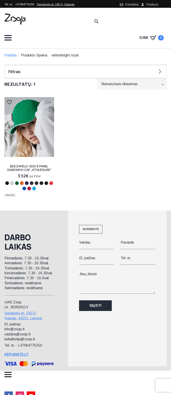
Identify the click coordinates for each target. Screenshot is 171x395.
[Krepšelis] (151, 38)
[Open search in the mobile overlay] (96, 21)
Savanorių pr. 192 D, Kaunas (56, 4)
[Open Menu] (8, 37)
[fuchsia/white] (12, 183)
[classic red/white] (29, 188)
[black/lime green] (37, 183)
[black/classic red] (51, 183)
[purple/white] (27, 183)
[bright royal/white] (24, 188)
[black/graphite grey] (41, 183)
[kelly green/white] (17, 183)
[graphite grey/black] (46, 183)
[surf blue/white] (34, 188)
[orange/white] (22, 183)
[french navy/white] (32, 183)
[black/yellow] (7, 183)
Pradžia (10, 55)
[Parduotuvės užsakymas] (132, 84)
